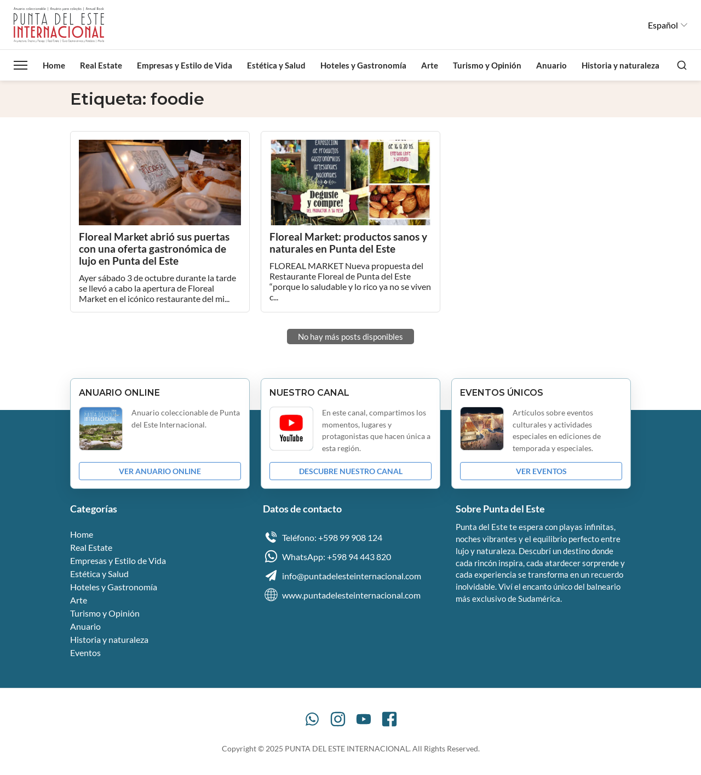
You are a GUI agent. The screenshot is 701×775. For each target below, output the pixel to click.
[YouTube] (363, 719)
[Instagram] (338, 719)
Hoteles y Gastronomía (363, 65)
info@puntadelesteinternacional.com (342, 575)
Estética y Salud (276, 65)
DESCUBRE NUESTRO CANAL (351, 471)
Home (54, 65)
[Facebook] (389, 719)
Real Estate (101, 65)
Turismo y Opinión (487, 65)
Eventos (85, 652)
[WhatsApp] (312, 719)
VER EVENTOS (541, 471)
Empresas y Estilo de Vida (184, 65)
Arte (429, 65)
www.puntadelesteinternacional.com (342, 594)
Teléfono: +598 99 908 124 (322, 537)
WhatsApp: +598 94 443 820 (327, 556)
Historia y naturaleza (620, 65)
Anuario (551, 65)
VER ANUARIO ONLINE (160, 471)
